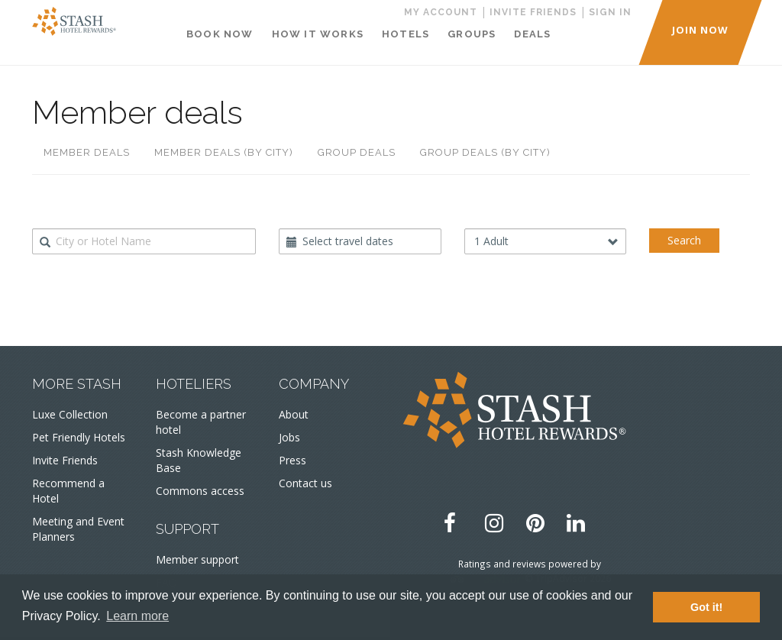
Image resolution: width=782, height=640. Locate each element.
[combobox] (144, 241)
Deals (532, 34)
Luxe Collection (70, 414)
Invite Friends (65, 460)
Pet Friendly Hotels (78, 437)
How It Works (318, 34)
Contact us (305, 483)
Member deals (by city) (223, 152)
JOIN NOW (700, 30)
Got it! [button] (706, 607)
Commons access (200, 490)
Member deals (87, 152)
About (294, 414)
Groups (472, 34)
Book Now (220, 34)
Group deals (357, 152)
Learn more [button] (137, 615)
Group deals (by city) (485, 152)
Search (684, 240)
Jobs (289, 437)
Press (292, 460)
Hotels (405, 34)
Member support (197, 559)
